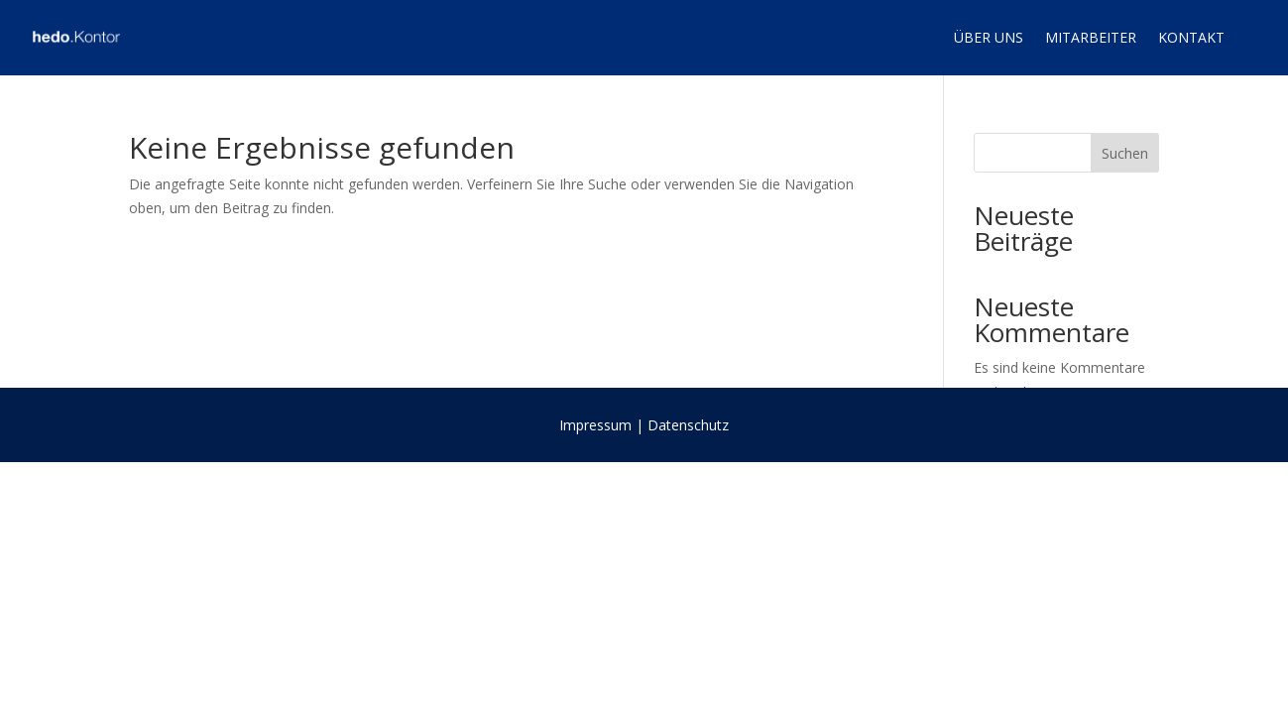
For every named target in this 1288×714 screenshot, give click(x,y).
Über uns (988, 37)
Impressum (595, 425)
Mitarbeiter (1090, 37)
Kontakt (1191, 37)
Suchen (1125, 153)
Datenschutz (688, 425)
